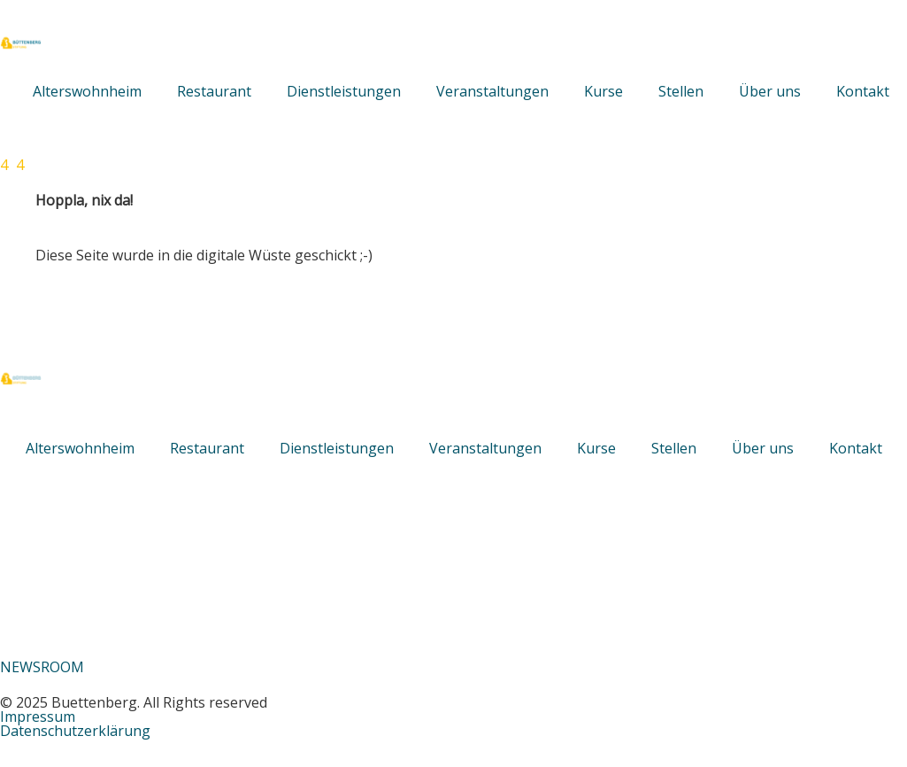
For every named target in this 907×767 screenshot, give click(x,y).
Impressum (37, 716)
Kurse (603, 91)
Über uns (770, 91)
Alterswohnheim (87, 91)
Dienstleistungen (344, 91)
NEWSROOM (42, 667)
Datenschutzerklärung (75, 730)
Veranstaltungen (492, 91)
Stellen (680, 91)
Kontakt (862, 91)
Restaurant (214, 91)
